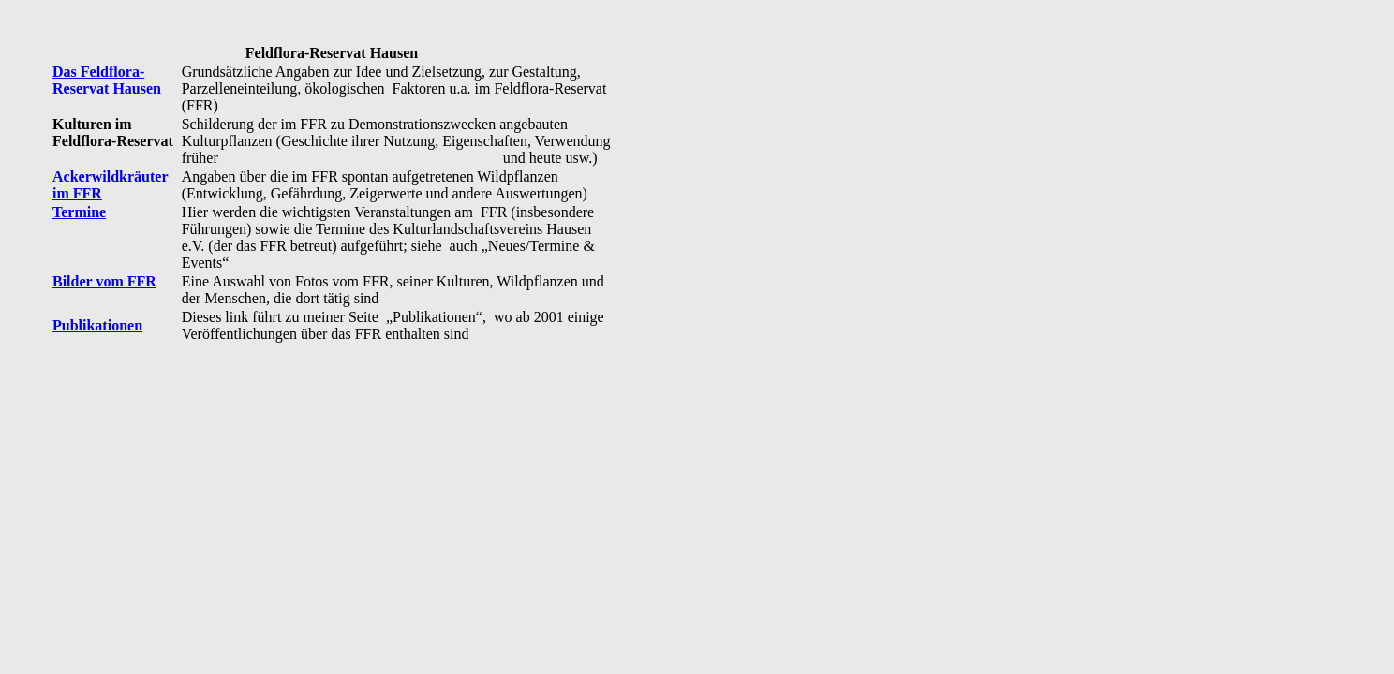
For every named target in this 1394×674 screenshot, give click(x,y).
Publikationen (97, 325)
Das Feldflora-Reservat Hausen (106, 80)
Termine (79, 212)
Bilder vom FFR (104, 281)
